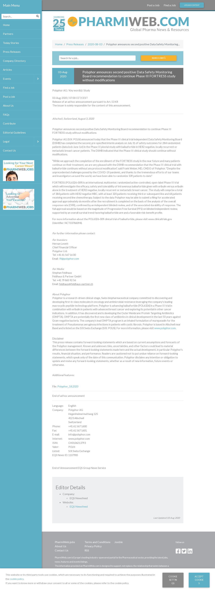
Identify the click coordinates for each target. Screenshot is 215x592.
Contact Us (61, 550)
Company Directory (14, 60)
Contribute (9, 123)
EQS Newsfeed (79, 506)
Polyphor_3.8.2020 (67, 386)
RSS (87, 550)
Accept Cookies (199, 580)
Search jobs (159, 58)
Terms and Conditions (97, 542)
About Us (60, 546)
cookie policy (16, 578)
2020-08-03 (95, 44)
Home (58, 44)
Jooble (118, 542)
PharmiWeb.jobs (65, 542)
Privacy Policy (93, 546)
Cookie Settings (173, 580)
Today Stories (11, 42)
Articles (7, 69)
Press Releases (75, 44)
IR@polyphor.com (69, 258)
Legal (22, 141)
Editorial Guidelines (14, 132)
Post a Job (153, 5)
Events (22, 78)
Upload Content (191, 5)
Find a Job (170, 5)
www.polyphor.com (165, 328)
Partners (8, 33)
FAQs (6, 114)
